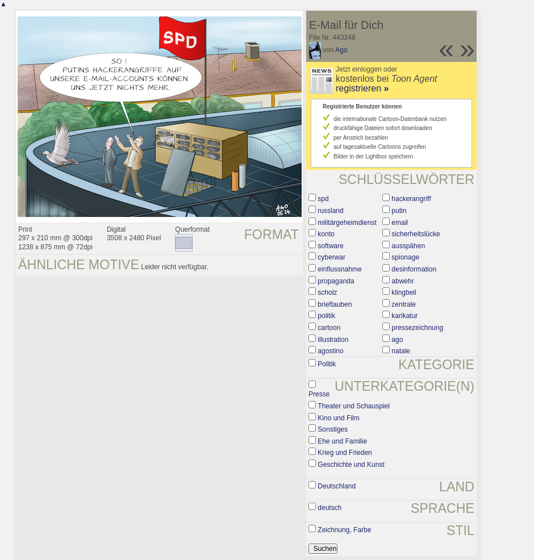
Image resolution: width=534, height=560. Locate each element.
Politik (327, 364)
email (399, 223)
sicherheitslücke (415, 234)
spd (323, 199)
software (330, 246)
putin (398, 211)
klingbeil (403, 292)
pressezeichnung (417, 328)
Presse (318, 394)
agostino (330, 351)
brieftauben (335, 304)
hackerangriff (411, 199)
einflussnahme (339, 269)
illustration (333, 340)
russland (330, 211)
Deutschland (337, 486)
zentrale (403, 304)
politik (326, 316)
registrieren (362, 88)
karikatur (404, 316)
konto (326, 234)
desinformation (413, 269)
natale (400, 351)
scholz (327, 292)
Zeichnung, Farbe (344, 530)
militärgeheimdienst (347, 223)
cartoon (329, 328)
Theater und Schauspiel (354, 406)
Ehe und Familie (342, 441)
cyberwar (331, 257)
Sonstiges (333, 429)
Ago (341, 50)
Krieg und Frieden (345, 453)
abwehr (402, 281)
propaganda (336, 281)
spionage (405, 257)
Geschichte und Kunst (351, 465)
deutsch (329, 508)
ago (397, 340)
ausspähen (408, 246)
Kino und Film (338, 418)
